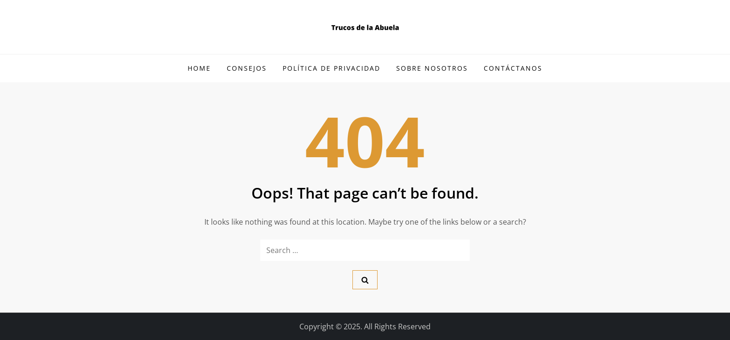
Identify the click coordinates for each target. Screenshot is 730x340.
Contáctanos (513, 68)
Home (199, 68)
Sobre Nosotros (432, 68)
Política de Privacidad (331, 68)
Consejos (247, 68)
